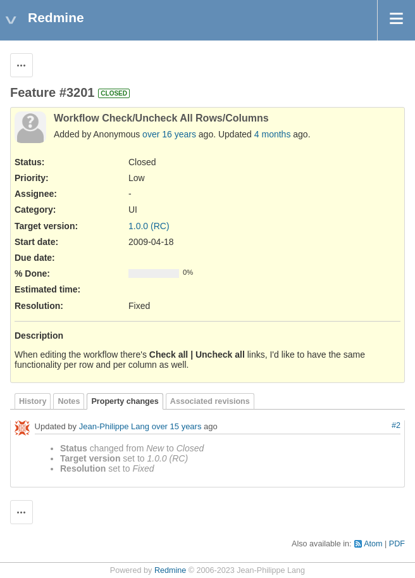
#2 (396, 425)
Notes (69, 401)
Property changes (124, 401)
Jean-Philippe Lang (114, 426)
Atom (373, 543)
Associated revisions (210, 401)
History (32, 401)
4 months (272, 134)
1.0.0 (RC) (149, 226)
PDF (397, 543)
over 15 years (177, 426)
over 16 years (169, 134)
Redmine (170, 570)
